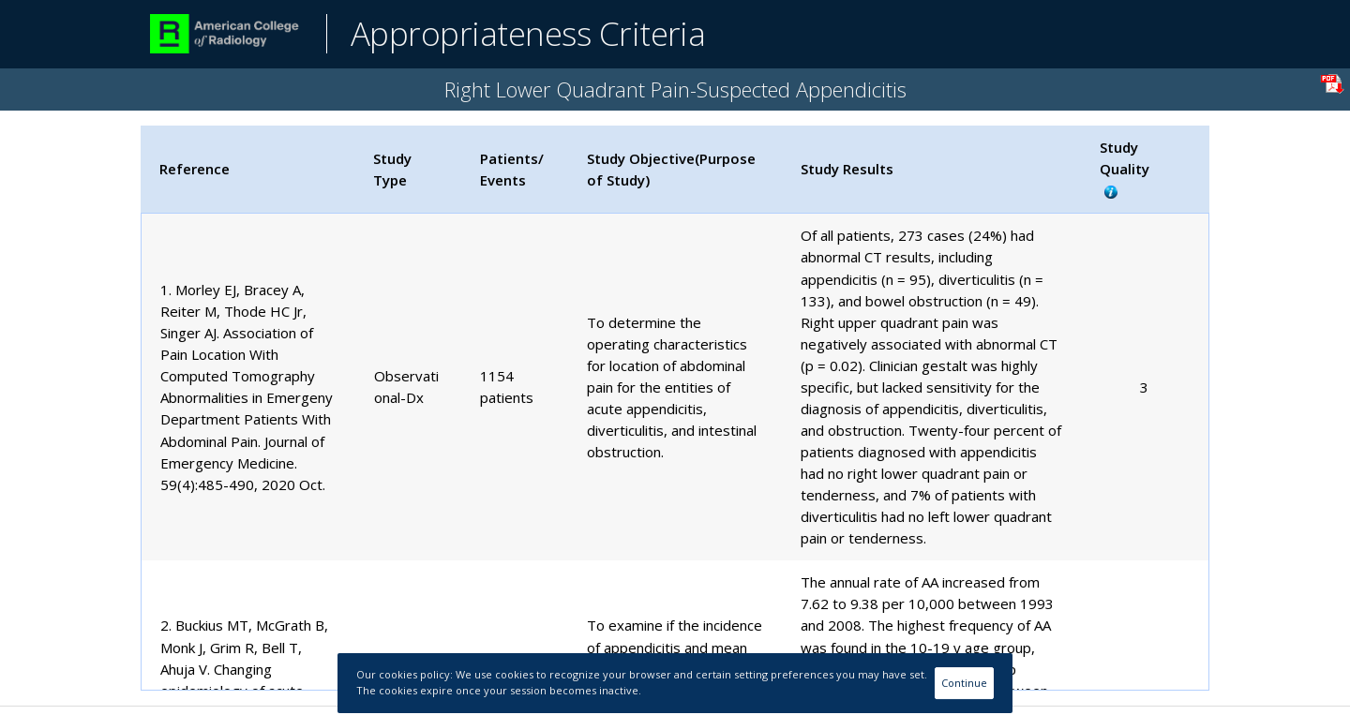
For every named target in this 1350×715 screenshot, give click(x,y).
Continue (964, 683)
